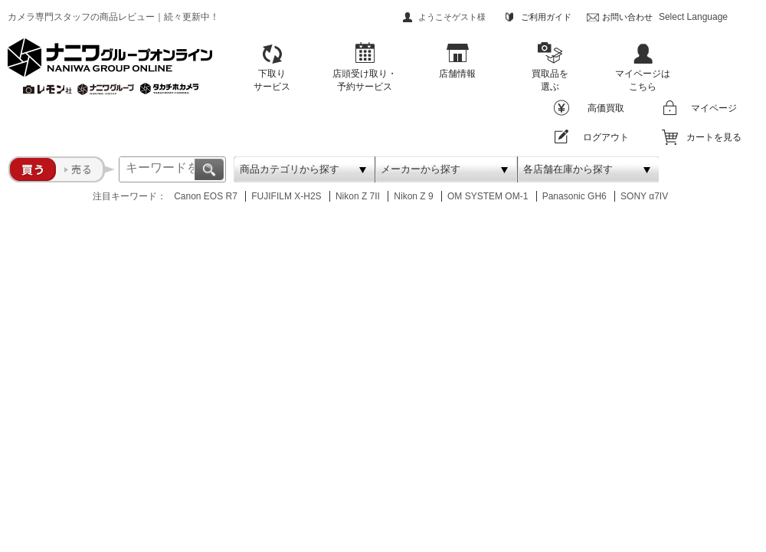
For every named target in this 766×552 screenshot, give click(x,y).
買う (32, 169)
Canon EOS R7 (205, 196)
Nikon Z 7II (358, 196)
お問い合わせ (627, 16)
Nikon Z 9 (413, 196)
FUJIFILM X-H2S (286, 196)
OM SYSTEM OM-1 (487, 196)
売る (86, 169)
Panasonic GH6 (574, 196)
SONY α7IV (644, 196)
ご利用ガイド (546, 16)
